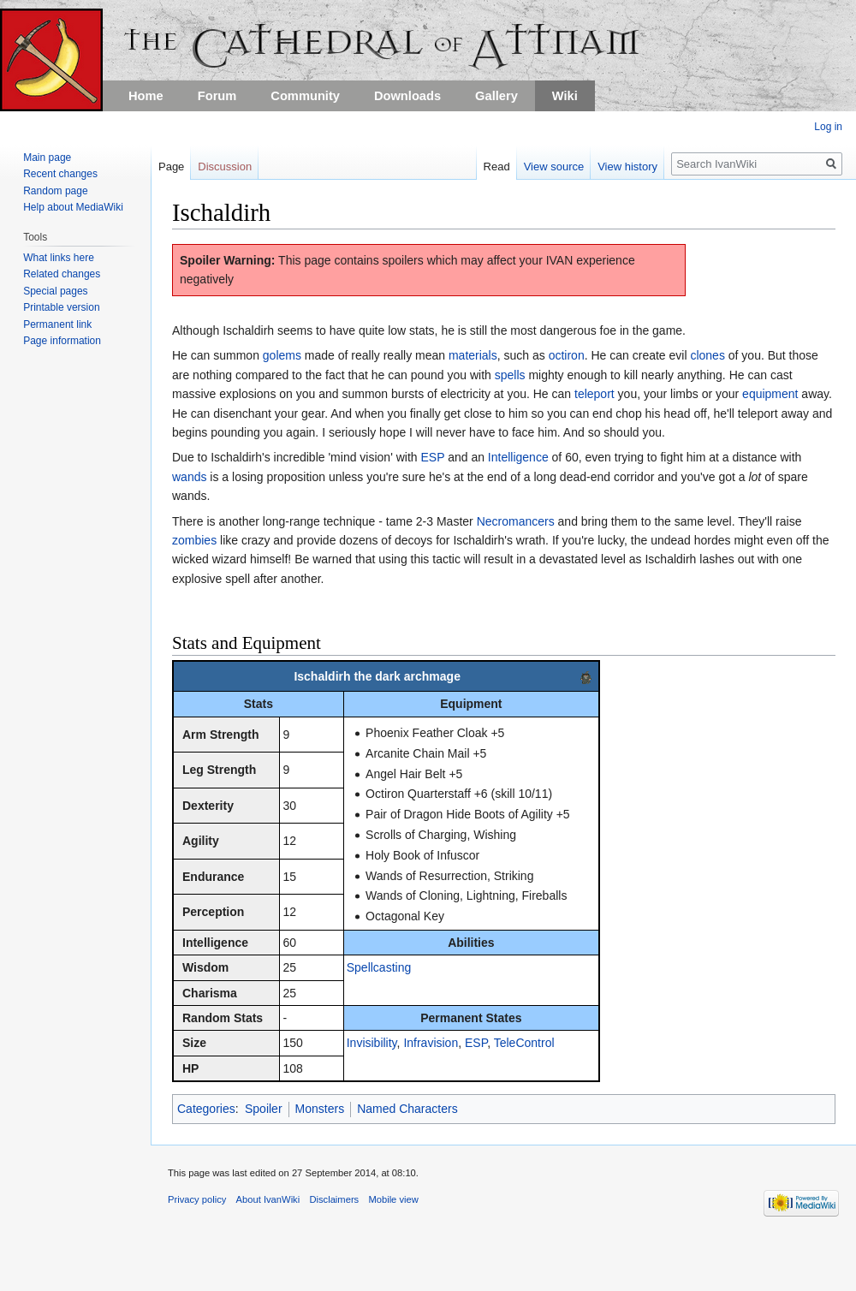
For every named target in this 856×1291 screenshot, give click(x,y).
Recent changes (60, 174)
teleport (594, 394)
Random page (55, 191)
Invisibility (372, 1043)
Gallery (496, 96)
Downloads (407, 96)
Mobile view (393, 1199)
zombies (194, 540)
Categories (206, 1108)
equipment (770, 394)
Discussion (225, 166)
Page (171, 166)
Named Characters (407, 1108)
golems (282, 355)
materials (473, 355)
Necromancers (516, 521)
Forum (217, 96)
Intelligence (518, 457)
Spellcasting (379, 967)
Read (497, 166)
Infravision (430, 1043)
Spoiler (263, 1108)
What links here (58, 258)
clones (707, 355)
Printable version (61, 307)
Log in (828, 127)
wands (189, 477)
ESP (432, 457)
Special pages (55, 291)
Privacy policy (197, 1199)
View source (554, 166)
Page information (62, 341)
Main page (47, 158)
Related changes (61, 274)
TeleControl (524, 1043)
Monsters (320, 1108)
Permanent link (57, 324)
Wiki (565, 96)
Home (145, 96)
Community (305, 96)
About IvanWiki (268, 1199)
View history (627, 166)
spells (510, 375)
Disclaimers (334, 1199)
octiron (567, 355)
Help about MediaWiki (73, 207)
